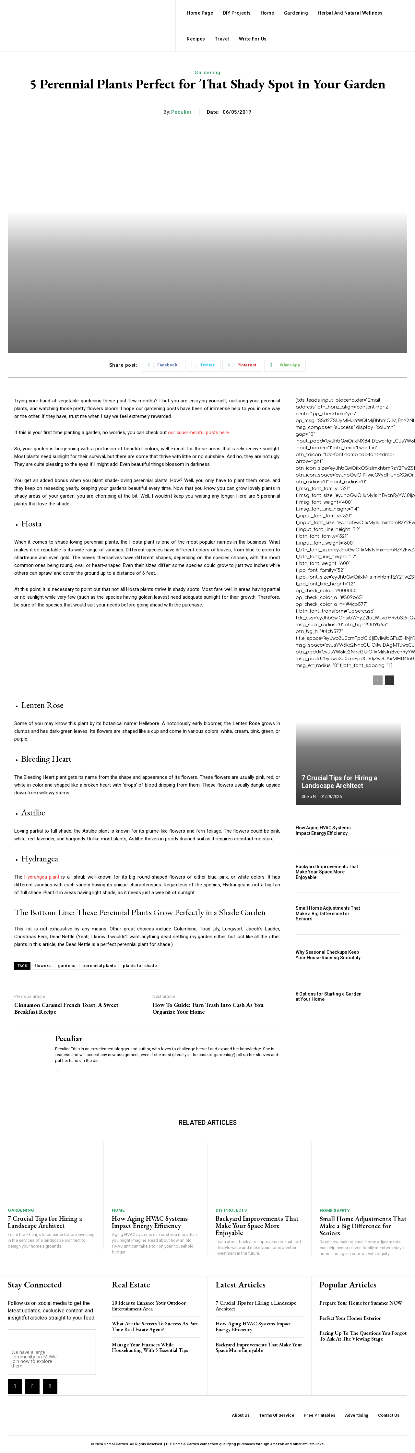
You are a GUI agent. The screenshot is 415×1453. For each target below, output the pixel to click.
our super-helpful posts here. (199, 432)
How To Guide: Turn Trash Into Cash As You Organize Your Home (208, 1008)
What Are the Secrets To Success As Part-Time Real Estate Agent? (155, 1326)
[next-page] (389, 680)
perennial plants (99, 965)
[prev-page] (378, 680)
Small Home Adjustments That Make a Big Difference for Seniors (328, 913)
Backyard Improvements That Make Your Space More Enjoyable (327, 872)
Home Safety (335, 1210)
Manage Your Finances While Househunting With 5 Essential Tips (150, 1347)
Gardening (207, 72)
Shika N (309, 796)
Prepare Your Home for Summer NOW (360, 1302)
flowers (43, 965)
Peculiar (181, 112)
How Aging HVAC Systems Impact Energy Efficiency (323, 830)
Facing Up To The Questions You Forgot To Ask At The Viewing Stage (363, 1336)
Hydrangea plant (41, 877)
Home (118, 1210)
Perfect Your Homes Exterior (350, 1318)
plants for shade (140, 965)
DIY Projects (231, 1210)
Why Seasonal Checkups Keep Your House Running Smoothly (328, 955)
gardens (67, 965)
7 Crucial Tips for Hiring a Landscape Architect (339, 782)
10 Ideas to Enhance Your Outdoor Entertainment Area (149, 1305)
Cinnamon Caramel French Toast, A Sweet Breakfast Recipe (66, 1008)
